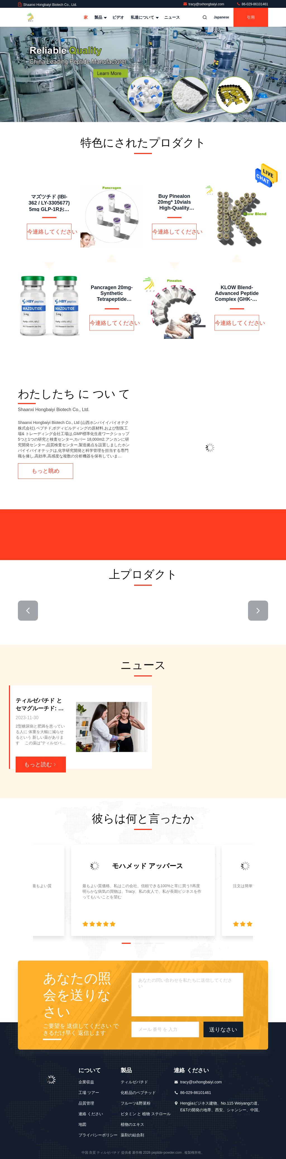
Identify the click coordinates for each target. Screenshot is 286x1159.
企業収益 (86, 1082)
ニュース (172, 17)
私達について (144, 17)
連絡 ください (90, 1114)
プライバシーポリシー (98, 1135)
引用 (251, 17)
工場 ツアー (88, 1092)
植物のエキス (132, 1124)
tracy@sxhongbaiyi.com (204, 4)
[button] (28, 611)
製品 (100, 17)
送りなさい (223, 1029)
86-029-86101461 (252, 4)
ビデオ (118, 17)
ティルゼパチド (134, 1082)
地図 (82, 1124)
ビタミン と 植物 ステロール (146, 1114)
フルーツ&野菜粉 (136, 1103)
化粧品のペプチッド (138, 1092)
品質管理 (86, 1103)
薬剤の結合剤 (132, 1135)
